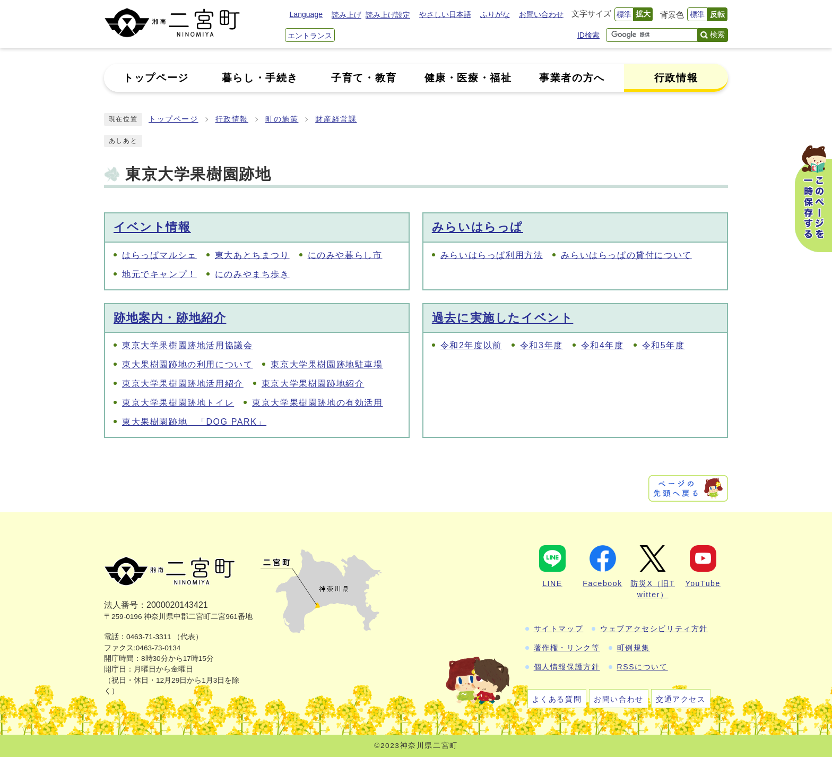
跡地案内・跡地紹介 (170, 317)
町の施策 (281, 119)
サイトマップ (559, 628)
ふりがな (495, 14)
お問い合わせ (541, 14)
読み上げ (346, 15)
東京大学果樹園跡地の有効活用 (317, 402)
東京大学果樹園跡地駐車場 (327, 364)
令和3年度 (541, 345)
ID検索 (588, 35)
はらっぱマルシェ (159, 255)
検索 (717, 34)
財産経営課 (336, 119)
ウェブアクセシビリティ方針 (654, 628)
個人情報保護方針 (567, 667)
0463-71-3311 (148, 637)
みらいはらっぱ (477, 227)
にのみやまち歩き (252, 274)
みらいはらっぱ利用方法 (491, 255)
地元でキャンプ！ (159, 274)
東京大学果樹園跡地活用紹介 (183, 383)
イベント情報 (152, 227)
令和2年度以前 (471, 345)
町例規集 (633, 647)
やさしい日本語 (445, 14)
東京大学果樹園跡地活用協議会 (187, 345)
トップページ (173, 119)
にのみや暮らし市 (345, 255)
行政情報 (231, 119)
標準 (624, 14)
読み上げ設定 (388, 15)
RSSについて (642, 667)
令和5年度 (663, 345)
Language (306, 14)
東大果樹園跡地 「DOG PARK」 (194, 421)
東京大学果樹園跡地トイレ (178, 402)
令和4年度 (602, 345)
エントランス (310, 35)
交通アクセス (681, 699)
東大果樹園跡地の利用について (187, 364)
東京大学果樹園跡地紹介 (313, 383)
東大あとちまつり (252, 255)
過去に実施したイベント (503, 317)
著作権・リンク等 (567, 647)
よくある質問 (557, 699)
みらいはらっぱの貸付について (626, 255)
